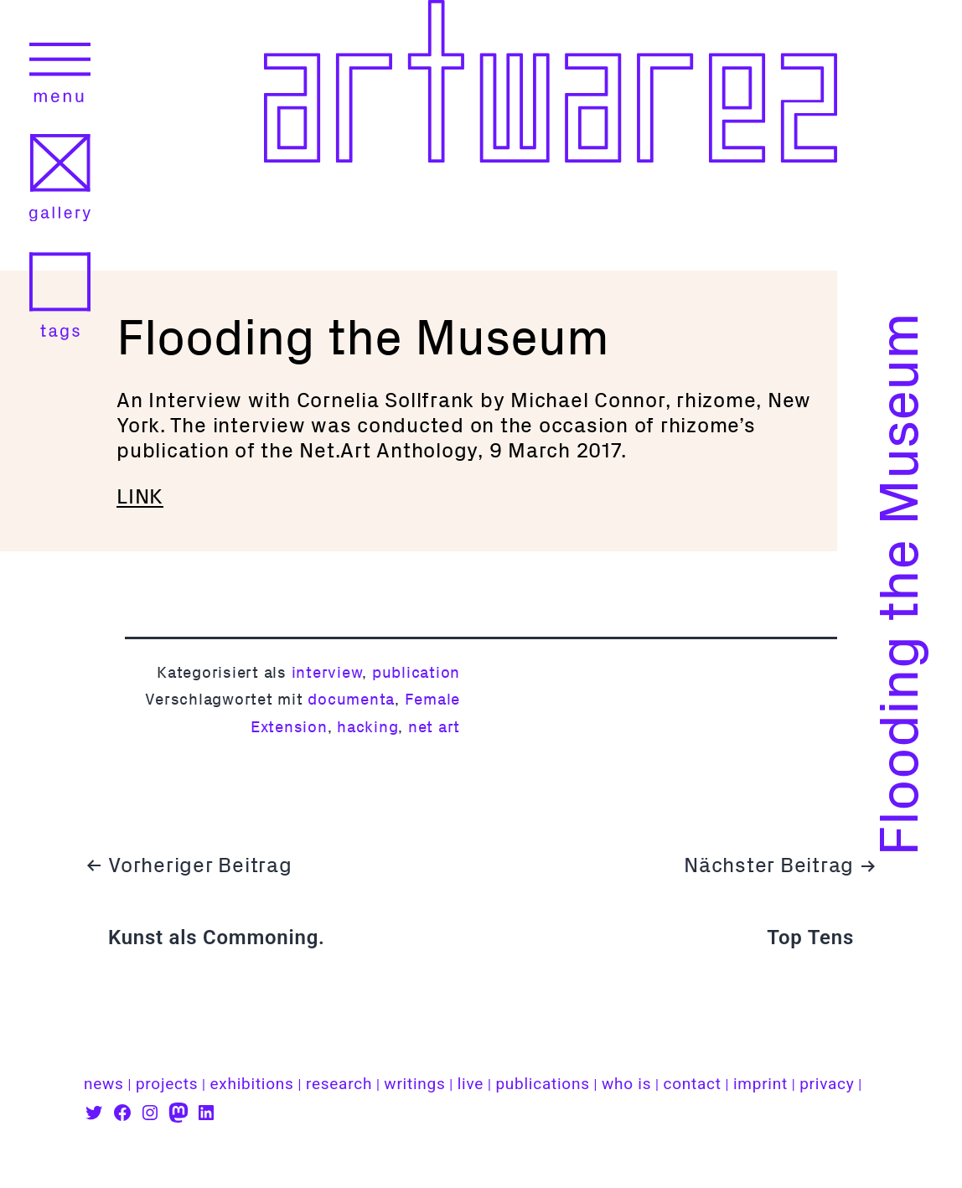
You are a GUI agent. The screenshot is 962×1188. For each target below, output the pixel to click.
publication (416, 672)
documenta (351, 699)
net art (434, 726)
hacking (367, 726)
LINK (139, 496)
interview (327, 672)
